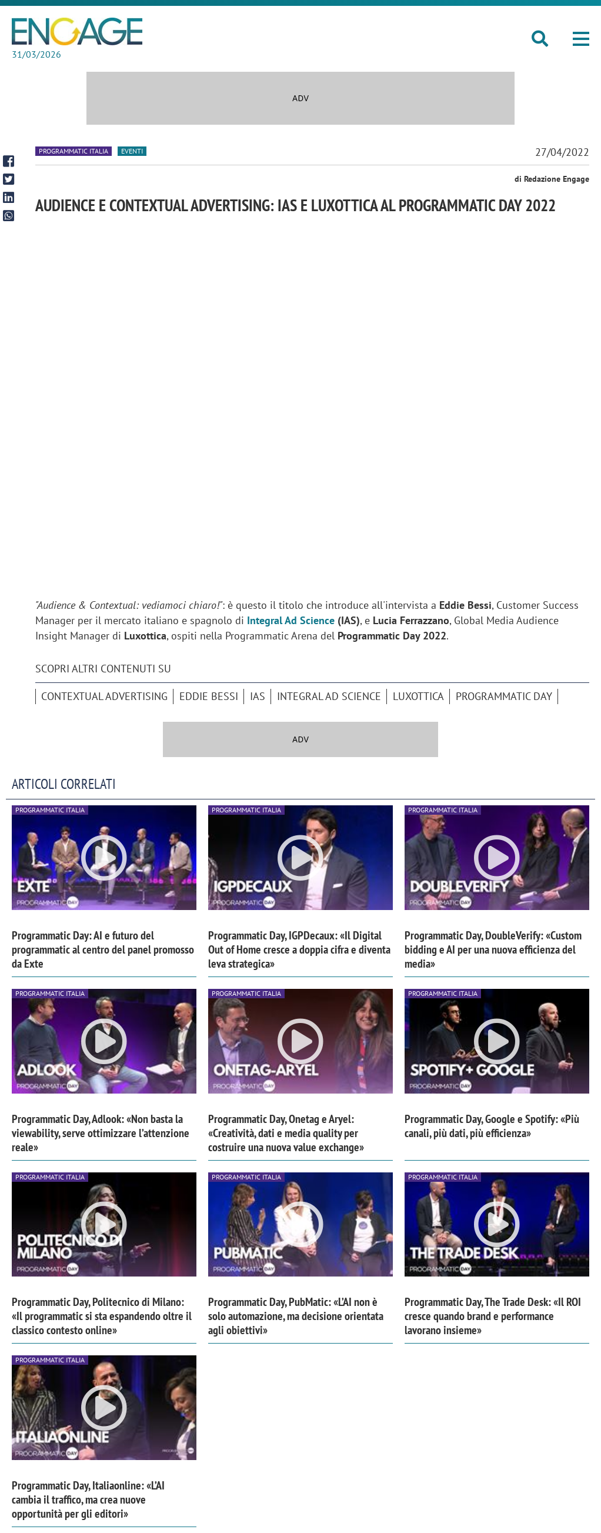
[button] (581, 39)
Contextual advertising (104, 696)
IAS (257, 696)
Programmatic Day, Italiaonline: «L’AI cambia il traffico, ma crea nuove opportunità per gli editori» (88, 1499)
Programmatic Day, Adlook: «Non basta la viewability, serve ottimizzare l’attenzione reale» (100, 1133)
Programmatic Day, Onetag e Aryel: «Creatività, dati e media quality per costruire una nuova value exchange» (286, 1133)
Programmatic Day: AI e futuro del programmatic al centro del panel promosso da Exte (103, 949)
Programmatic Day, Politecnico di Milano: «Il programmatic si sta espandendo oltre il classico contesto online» (102, 1316)
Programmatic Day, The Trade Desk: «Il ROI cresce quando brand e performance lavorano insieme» (493, 1316)
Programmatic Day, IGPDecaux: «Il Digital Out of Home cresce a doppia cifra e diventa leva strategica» (299, 949)
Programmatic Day (504, 696)
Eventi (132, 150)
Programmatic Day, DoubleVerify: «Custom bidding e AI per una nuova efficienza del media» (493, 949)
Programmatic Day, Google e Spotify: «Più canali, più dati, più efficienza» (492, 1126)
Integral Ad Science (329, 696)
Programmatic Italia (73, 150)
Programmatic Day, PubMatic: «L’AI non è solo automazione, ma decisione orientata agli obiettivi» (295, 1316)
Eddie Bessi (208, 696)
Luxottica (418, 696)
